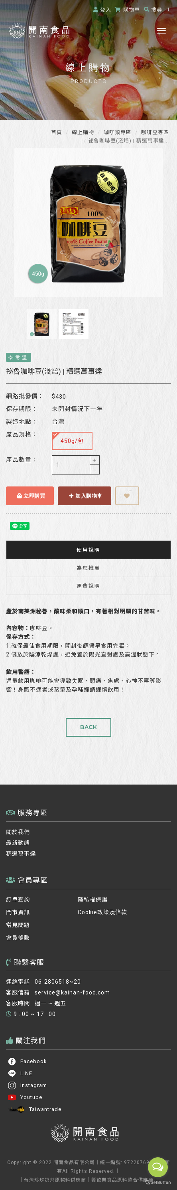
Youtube (25, 1097)
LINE (20, 1073)
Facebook (27, 1061)
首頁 (56, 132)
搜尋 (153, 10)
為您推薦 (88, 568)
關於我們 (18, 832)
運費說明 (88, 586)
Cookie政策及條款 (102, 912)
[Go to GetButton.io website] (158, 1182)
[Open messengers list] (158, 1167)
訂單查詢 (18, 899)
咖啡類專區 (117, 132)
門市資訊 (18, 912)
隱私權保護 (93, 899)
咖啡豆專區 (154, 132)
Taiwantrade (34, 1109)
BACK (88, 727)
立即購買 (31, 495)
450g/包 (68, 438)
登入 (102, 10)
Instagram (27, 1085)
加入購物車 (85, 495)
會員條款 (18, 938)
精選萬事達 (21, 853)
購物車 (127, 10)
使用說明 (88, 550)
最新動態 (18, 843)
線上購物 (82, 132)
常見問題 (18, 925)
